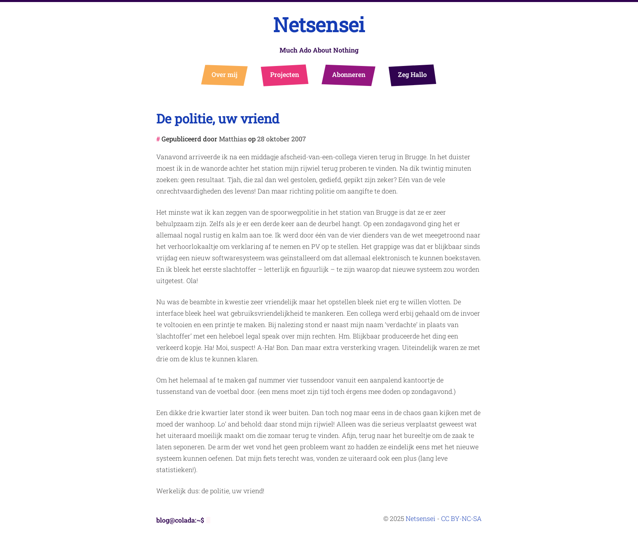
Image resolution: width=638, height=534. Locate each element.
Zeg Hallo (412, 74)
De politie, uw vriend (218, 118)
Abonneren (349, 74)
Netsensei (319, 24)
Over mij (225, 74)
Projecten (284, 74)
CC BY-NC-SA (461, 518)
